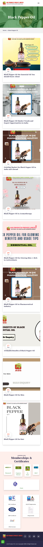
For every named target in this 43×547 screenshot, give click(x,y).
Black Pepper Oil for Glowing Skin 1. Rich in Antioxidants (20, 259)
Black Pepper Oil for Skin (14, 395)
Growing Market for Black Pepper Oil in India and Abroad (20, 168)
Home (4, 30)
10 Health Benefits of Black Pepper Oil (19, 351)
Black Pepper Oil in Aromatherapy (18, 213)
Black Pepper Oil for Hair (14, 439)
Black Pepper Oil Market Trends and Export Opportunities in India (18, 122)
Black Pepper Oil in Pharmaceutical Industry (18, 305)
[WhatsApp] (2, 542)
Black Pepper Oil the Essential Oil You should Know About (19, 75)
